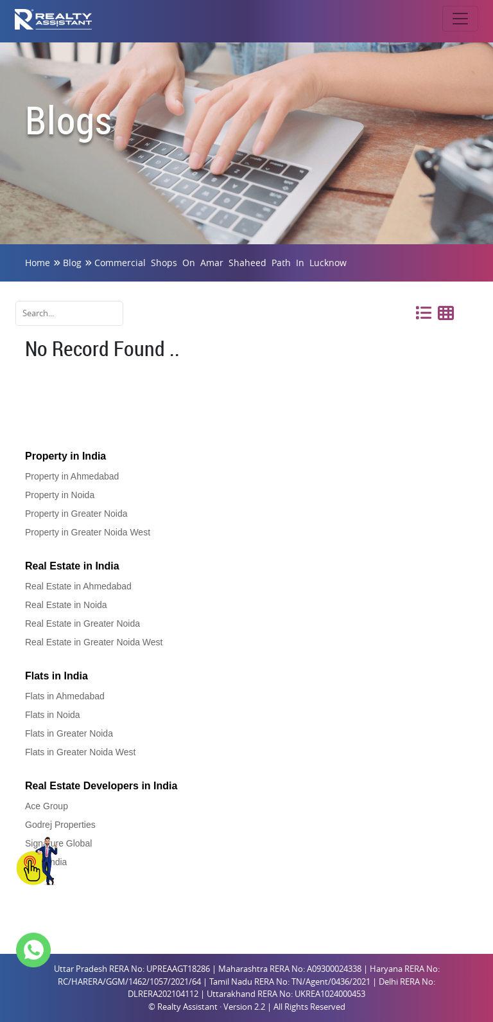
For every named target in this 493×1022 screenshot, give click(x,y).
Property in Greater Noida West (87, 532)
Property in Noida (59, 495)
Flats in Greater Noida (69, 733)
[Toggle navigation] (460, 18)
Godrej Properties (60, 825)
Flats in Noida (52, 715)
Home (37, 262)
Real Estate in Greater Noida (82, 623)
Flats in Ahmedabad (65, 696)
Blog (72, 262)
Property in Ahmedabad (72, 476)
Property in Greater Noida (76, 513)
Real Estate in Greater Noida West (94, 642)
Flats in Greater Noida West (80, 752)
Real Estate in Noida (66, 605)
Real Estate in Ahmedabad (78, 586)
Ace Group (46, 806)
